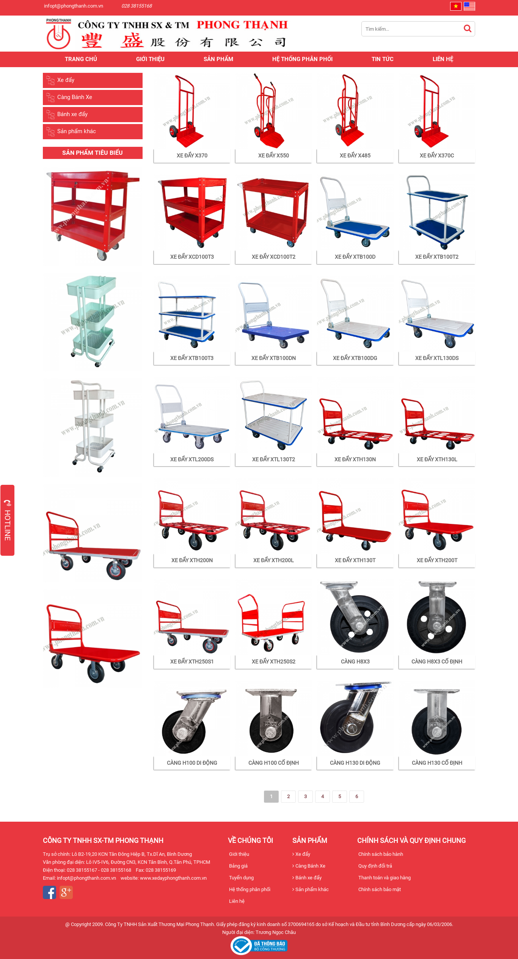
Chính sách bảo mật (379, 889)
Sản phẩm (218, 59)
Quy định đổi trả (374, 866)
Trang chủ (81, 59)
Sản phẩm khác (71, 132)
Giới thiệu (150, 59)
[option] (93, 231)
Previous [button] (37, 424)
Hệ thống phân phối (302, 59)
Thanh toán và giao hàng (384, 877)
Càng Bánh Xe (69, 97)
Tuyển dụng (241, 877)
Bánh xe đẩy (67, 114)
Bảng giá (238, 866)
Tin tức (383, 59)
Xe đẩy (60, 80)
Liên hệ (443, 59)
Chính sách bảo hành (380, 854)
